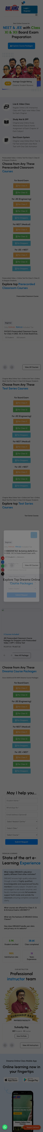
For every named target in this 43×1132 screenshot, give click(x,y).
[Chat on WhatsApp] (4, 1127)
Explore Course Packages (21, 46)
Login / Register (27, 9)
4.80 (8, 84)
